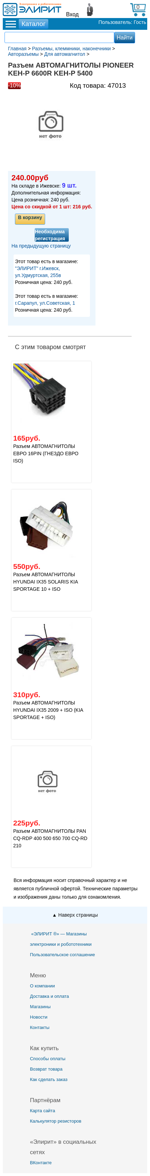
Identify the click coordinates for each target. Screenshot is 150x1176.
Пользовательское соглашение (62, 954)
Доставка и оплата (49, 996)
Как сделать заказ (48, 1079)
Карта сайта (42, 1110)
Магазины (40, 1006)
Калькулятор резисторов (55, 1121)
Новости (38, 1017)
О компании (42, 985)
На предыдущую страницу (41, 246)
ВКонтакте (41, 1162)
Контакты (39, 1027)
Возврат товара (46, 1069)
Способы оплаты (47, 1058)
